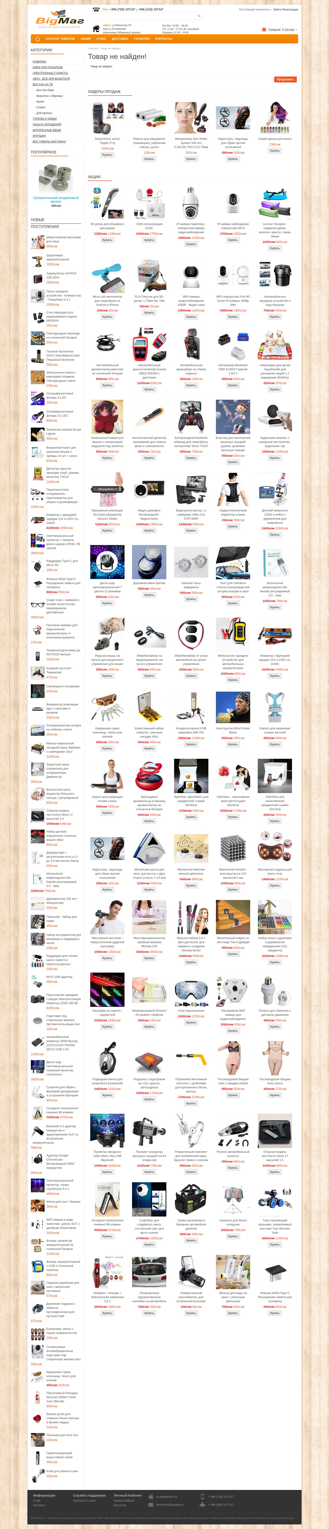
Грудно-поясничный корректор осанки (233, 512)
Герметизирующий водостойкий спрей (59, 1455)
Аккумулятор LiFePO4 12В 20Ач (61, 275)
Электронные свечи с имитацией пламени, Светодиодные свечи (61, 376)
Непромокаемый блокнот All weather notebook (149, 1012)
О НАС (101, 38)
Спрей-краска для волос (275, 138)
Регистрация (290, 9)
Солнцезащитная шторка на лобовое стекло (63, 727)
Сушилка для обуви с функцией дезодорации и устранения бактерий (62, 1091)
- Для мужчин (43, 113)
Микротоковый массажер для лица (63, 239)
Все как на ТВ (43, 84)
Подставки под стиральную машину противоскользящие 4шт (63, 1020)
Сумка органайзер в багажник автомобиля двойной (191, 1224)
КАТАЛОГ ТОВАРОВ (60, 38)
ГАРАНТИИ (142, 38)
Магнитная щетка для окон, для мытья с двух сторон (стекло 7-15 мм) (149, 873)
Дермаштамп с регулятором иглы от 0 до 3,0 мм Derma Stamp (62, 856)
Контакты (39, 1505)
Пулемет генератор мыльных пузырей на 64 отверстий (149, 1156)
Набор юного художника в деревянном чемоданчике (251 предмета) (275, 944)
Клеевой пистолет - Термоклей (59, 670)
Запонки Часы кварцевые (191, 585)
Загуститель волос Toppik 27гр (107, 141)
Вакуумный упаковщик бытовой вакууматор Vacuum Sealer (107, 514)
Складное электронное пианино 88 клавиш (62, 1110)
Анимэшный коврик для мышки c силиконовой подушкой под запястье (107, 442)
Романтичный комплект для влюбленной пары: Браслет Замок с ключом (191, 1156)
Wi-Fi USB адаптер (59, 977)
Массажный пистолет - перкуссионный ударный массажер (107, 942)
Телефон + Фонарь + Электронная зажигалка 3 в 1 (107, 1297)
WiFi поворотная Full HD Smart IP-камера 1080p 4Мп (233, 301)
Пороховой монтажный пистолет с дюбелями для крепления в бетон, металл (191, 1085)
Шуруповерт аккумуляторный (57, 257)
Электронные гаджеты (50, 73)
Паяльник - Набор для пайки (61, 919)
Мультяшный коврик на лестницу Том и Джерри (233, 940)
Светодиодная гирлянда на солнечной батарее (63, 335)
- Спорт (40, 107)
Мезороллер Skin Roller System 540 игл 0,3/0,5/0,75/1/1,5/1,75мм (191, 143)
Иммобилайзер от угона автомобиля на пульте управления (191, 660)
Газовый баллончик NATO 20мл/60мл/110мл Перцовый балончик (63, 355)
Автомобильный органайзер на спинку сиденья (191, 369)
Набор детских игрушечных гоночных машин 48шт (61, 835)
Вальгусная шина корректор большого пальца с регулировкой (62, 793)
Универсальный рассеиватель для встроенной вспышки (191, 1297)
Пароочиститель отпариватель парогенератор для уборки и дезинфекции (62, 496)
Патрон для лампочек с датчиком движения (275, 1012)
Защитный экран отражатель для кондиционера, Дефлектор (57, 770)
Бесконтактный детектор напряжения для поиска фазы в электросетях (149, 442)
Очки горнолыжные (191, 1010)
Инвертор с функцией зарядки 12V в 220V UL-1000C (62, 519)
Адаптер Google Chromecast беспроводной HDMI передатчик (60, 1161)
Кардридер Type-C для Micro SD (62, 563)
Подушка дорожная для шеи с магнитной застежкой (62, 1287)
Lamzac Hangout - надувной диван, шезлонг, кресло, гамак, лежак (275, 230)
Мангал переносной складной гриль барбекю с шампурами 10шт (63, 747)
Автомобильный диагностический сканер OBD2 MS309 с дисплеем (149, 371)
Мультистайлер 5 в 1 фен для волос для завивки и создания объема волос (191, 944)
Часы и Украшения (47, 124)
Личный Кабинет (124, 1500)
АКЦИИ (85, 38)
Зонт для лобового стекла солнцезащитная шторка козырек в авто (233, 587)
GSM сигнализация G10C (149, 226)
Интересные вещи (47, 130)
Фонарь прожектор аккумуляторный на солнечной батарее (59, 1245)
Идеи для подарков (48, 67)
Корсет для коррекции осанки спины (107, 799)
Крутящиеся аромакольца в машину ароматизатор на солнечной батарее (149, 803)
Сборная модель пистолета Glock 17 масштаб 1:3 (59, 814)
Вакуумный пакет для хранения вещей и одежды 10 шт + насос (61, 452)
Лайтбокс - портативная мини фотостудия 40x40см (233, 801)
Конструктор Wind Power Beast (233, 730)
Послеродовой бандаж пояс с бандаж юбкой (233, 1081)
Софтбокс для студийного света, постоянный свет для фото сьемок (149, 1226)
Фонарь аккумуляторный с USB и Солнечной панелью (63, 1266)
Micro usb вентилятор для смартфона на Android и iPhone (107, 301)
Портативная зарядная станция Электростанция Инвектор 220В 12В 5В (63, 999)
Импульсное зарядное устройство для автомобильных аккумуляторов (233, 662)
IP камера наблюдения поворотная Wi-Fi (233, 226)
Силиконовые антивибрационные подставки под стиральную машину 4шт (63, 1353)
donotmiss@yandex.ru (170, 1504)
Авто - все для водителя (51, 78)
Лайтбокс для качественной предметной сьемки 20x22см (274, 803)
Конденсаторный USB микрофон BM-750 (191, 730)
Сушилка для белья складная (233, 1222)
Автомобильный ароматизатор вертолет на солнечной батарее (107, 369)
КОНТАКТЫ (163, 38)
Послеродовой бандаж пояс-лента (275, 1081)
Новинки (39, 61)
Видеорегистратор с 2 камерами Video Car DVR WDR (191, 514)
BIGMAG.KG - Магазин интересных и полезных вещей (62, 1518)
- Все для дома (44, 90)
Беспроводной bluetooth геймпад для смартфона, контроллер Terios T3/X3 (191, 442)
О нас (36, 1500)
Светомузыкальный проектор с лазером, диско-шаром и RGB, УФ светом (63, 542)
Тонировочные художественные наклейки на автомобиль (149, 1297)
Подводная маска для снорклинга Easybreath (107, 1081)
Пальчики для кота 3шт (62, 1435)
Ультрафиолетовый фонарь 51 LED (59, 413)
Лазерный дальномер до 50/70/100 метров (63, 652)
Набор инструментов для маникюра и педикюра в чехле (63, 939)
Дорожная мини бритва (149, 583)
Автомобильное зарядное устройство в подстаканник (275, 301)
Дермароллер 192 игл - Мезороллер (62, 901)
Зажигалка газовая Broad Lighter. (63, 431)
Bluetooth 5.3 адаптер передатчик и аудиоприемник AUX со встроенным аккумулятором (56, 1134)
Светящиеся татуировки (63, 686)
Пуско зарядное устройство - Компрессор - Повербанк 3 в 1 (63, 295)
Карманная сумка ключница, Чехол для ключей (61, 1376)
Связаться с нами (84, 1500)
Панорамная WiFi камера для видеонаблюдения (233, 1015)
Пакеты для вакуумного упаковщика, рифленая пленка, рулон (149, 143)
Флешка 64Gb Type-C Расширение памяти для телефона (63, 583)
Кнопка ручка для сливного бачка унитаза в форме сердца (62, 1418)
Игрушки (39, 136)
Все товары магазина (49, 141)
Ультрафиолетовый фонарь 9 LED (59, 395)
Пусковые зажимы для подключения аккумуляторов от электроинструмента (61, 631)
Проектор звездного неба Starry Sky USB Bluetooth (107, 1156)
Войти (277, 9)
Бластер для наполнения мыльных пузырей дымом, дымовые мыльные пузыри (233, 444)
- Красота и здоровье (49, 96)
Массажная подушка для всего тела (275, 871)
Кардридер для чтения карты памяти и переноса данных (62, 960)
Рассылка (120, 1505)
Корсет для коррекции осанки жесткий (275, 730)
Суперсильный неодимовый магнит (56, 199)
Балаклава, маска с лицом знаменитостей (61, 1331)
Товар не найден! (111, 48)
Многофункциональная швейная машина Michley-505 (149, 942)
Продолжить (285, 79)
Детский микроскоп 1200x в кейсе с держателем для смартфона (275, 516)
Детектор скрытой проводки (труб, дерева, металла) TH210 (63, 473)
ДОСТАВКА (120, 38)
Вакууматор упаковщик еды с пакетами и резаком (62, 708)
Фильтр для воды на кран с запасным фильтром (233, 1297)
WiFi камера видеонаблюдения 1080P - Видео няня (191, 301)
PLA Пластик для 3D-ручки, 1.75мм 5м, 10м (149, 298)
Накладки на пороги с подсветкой (107, 1012)
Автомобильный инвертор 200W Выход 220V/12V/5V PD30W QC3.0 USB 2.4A (61, 1043)
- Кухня (39, 101)
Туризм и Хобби (45, 118)
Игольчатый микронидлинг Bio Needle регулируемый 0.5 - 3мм (61, 880)
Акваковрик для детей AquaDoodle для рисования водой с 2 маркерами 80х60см (275, 371)
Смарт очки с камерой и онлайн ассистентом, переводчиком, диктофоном (62, 606)
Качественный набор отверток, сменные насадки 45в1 (149, 732)
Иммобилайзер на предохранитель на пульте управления (149, 660)
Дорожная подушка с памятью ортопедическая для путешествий (60, 1310)
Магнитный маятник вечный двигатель (191, 871)
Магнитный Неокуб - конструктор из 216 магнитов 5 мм (233, 873)
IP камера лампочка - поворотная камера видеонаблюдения (191, 228)
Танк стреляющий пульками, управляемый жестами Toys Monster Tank (275, 1226)
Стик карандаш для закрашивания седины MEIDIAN (61, 316)
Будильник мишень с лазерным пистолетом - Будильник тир (275, 442)
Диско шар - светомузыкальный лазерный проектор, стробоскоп (60, 1068)
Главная (93, 48)
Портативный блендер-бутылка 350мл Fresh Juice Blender (62, 1397)
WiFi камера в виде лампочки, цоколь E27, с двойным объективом (63, 1224)
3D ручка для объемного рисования (107, 226)
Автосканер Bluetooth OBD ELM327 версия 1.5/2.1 (233, 369)
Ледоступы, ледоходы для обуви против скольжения (233, 143)
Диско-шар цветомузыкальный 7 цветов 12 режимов (107, 587)
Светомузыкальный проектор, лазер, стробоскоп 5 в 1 (59, 1184)
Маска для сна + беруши (63, 1201)
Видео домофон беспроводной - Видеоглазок (149, 514)
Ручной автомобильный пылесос (233, 1154)
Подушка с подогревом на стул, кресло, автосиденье (149, 1083)
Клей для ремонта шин (62, 1471)
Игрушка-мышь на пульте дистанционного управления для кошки (107, 660)
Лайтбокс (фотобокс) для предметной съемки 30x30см (191, 801)
